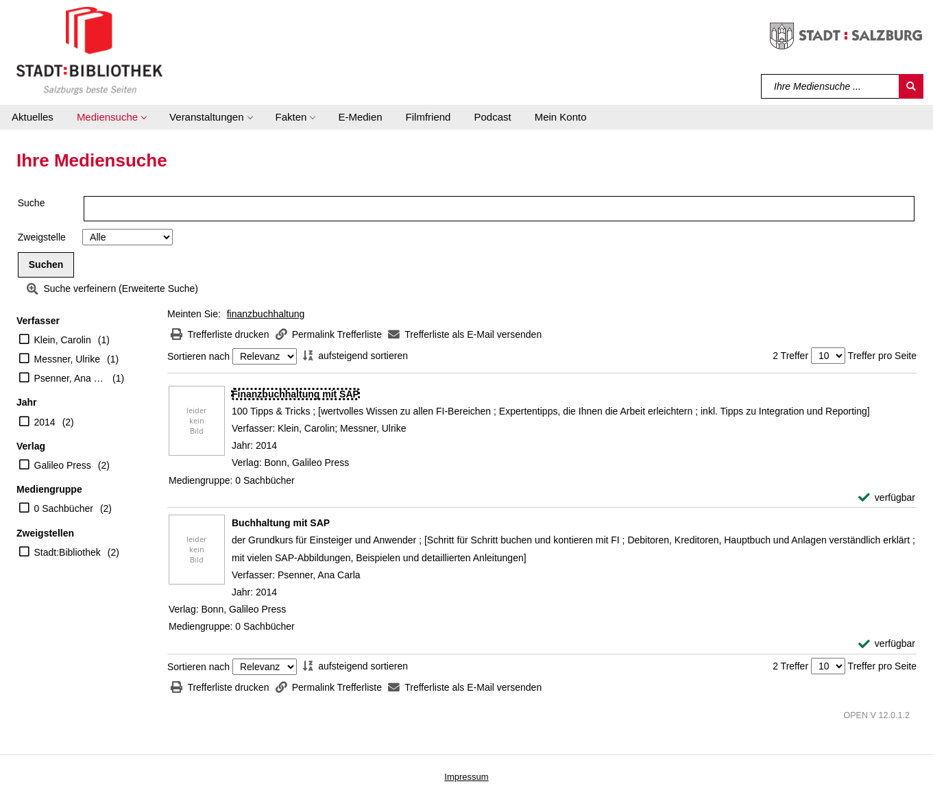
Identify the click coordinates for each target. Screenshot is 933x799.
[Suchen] (911, 86)
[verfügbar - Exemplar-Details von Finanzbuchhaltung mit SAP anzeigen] (886, 497)
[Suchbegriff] (830, 86)
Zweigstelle (42, 237)
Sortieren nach (198, 356)
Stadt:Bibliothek (67, 552)
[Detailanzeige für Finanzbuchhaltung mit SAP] (295, 394)
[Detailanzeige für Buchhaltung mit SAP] (281, 522)
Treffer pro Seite (882, 355)
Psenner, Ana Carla (70, 378)
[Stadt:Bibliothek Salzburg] (89, 50)
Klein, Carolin (62, 339)
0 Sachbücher (63, 508)
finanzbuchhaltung (266, 313)
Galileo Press (62, 465)
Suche (31, 202)
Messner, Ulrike (67, 359)
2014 (45, 422)
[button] (111, 117)
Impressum (466, 777)
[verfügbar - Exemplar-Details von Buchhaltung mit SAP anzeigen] (886, 643)
